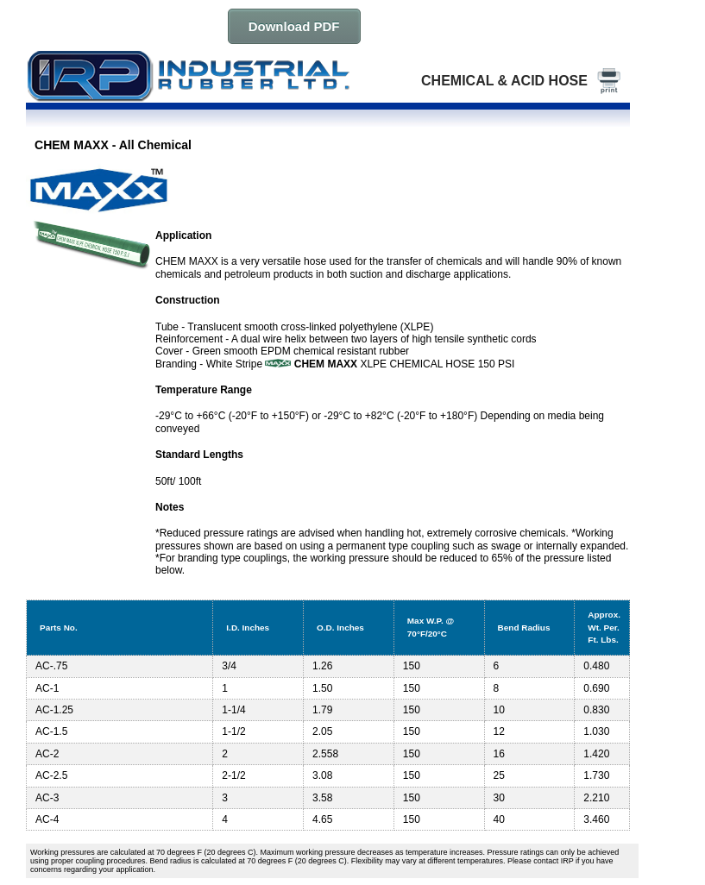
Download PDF (294, 26)
